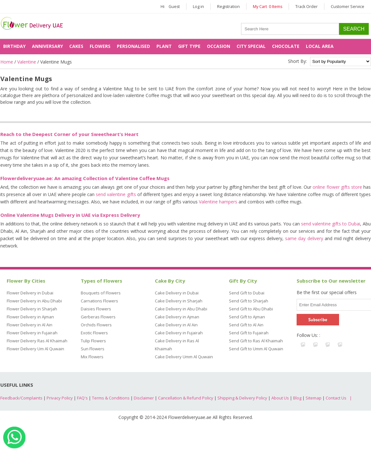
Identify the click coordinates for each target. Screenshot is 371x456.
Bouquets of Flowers (101, 293)
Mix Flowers (92, 357)
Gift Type (189, 46)
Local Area (320, 46)
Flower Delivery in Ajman (30, 317)
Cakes (76, 46)
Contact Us (336, 398)
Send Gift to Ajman (247, 317)
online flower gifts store (337, 187)
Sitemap (314, 398)
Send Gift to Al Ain (246, 325)
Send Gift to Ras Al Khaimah (256, 341)
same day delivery (304, 238)
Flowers (100, 46)
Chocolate (285, 46)
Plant (164, 46)
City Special (251, 46)
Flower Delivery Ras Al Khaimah (37, 341)
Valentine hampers (218, 202)
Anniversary (47, 46)
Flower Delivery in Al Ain (29, 325)
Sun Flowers (92, 349)
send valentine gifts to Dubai (330, 224)
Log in (198, 6)
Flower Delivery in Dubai (30, 293)
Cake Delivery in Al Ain (176, 325)
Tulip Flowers (93, 341)
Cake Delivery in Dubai (177, 293)
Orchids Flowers (96, 325)
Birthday (14, 46)
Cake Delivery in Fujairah (179, 333)
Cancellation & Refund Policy (185, 398)
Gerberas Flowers (98, 317)
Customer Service (347, 6)
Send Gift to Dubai (246, 293)
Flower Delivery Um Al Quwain (35, 349)
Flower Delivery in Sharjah (32, 309)
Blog (297, 398)
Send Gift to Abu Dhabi (251, 309)
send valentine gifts (116, 194)
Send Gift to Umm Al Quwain (256, 349)
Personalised (133, 46)
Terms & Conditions (111, 398)
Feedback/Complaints (21, 398)
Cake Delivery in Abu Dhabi (181, 309)
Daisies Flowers (96, 309)
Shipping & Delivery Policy (242, 398)
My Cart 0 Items (267, 6)
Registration (228, 6)
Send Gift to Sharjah (248, 301)
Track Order (306, 6)
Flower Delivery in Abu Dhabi (34, 301)
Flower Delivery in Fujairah (32, 333)
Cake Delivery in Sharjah (178, 301)
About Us (280, 398)
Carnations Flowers (99, 301)
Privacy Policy (60, 398)
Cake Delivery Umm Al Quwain (184, 357)
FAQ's (82, 398)
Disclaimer (144, 398)
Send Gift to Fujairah (249, 333)
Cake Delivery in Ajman (177, 317)
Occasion (218, 46)
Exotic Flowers (94, 333)
